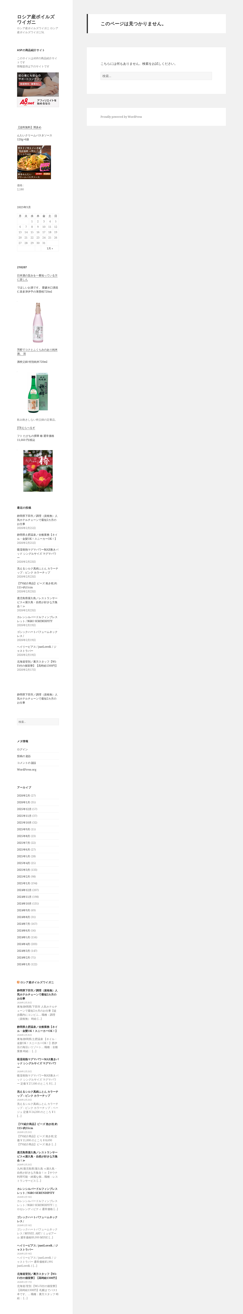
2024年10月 (24, 903)
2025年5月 (23, 856)
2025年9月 (23, 829)
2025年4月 (23, 863)
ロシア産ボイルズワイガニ (36, 19)
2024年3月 (23, 951)
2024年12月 (24, 890)
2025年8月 (23, 836)
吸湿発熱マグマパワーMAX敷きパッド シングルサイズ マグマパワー (37, 553)
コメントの (26, 763)
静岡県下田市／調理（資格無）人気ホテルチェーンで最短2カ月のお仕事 (37, 520)
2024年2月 (23, 957)
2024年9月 (23, 910)
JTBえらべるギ (26, 428)
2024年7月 (23, 924)
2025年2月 (23, 876)
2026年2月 (23, 795)
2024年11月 (24, 897)
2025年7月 (23, 843)
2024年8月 (23, 917)
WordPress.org (26, 769)
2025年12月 (24, 809)
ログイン (22, 749)
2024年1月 (23, 964)
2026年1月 (23, 802)
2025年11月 (24, 816)
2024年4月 (23, 944)
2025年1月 (23, 883)
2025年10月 (24, 822)
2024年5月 (23, 937)
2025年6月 (23, 849)
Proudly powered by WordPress (121, 117)
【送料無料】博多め (29, 127)
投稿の (24, 756)
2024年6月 (23, 930)
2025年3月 (23, 870)
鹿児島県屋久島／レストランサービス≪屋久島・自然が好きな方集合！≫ (37, 602)
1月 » (50, 248)
